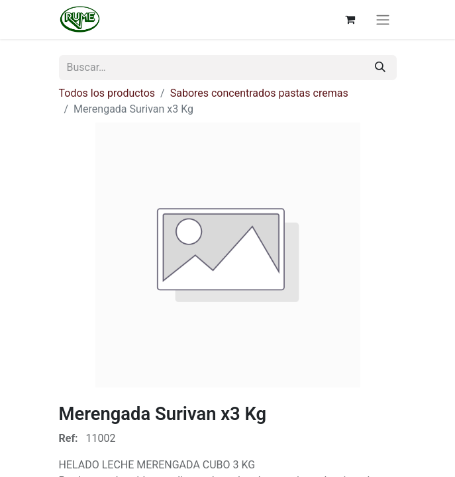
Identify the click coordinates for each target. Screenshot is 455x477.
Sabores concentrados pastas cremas (259, 93)
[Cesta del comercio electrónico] (350, 19)
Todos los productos (107, 93)
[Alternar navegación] (383, 19)
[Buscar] (380, 67)
